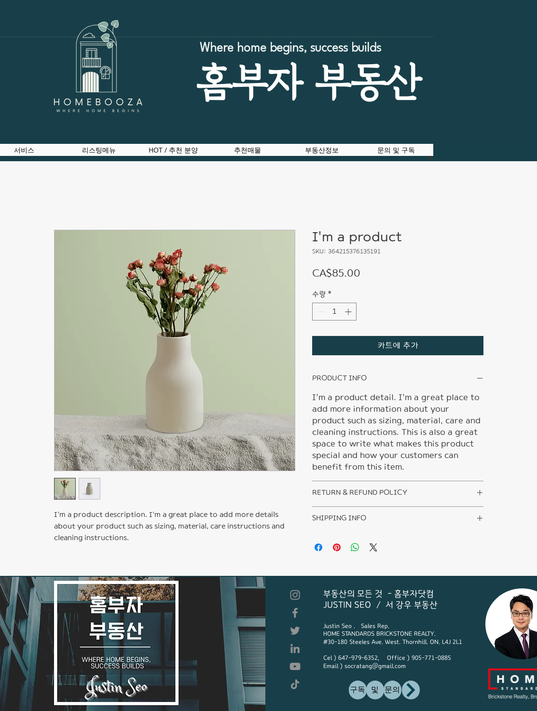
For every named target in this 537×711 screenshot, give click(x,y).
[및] (375, 690)
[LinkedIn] (295, 648)
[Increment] (349, 311)
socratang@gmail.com (375, 666)
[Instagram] (295, 594)
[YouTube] (295, 666)
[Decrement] (320, 311)
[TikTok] (295, 684)
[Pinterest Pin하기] (337, 547)
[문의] (392, 690)
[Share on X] (373, 547)
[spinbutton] (334, 311)
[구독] (358, 690)
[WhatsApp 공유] (355, 547)
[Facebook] (295, 612)
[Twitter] (295, 630)
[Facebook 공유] (318, 547)
